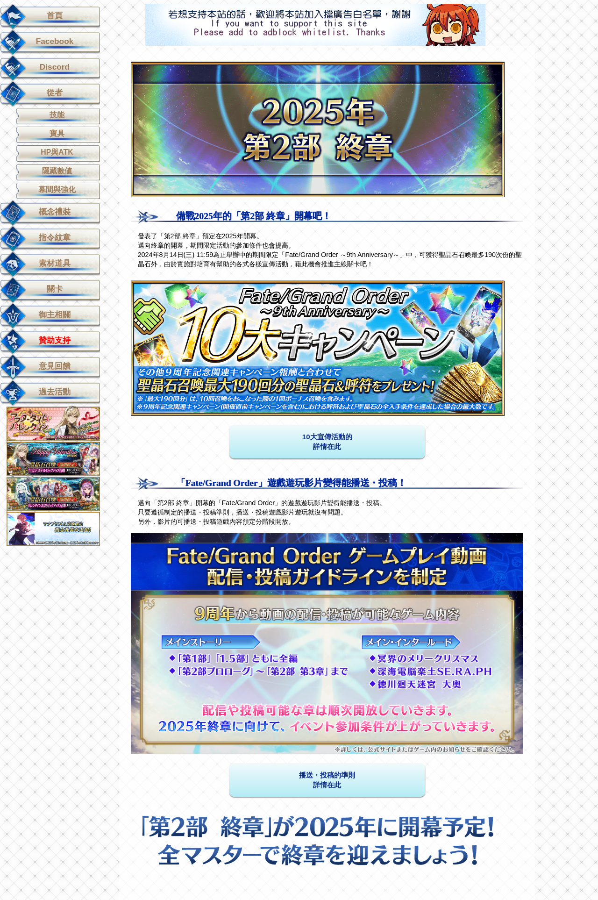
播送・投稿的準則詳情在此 (327, 780)
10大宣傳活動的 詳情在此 (327, 441)
